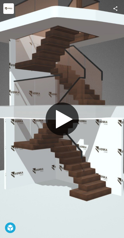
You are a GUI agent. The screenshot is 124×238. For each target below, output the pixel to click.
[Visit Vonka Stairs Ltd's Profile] (8, 8)
